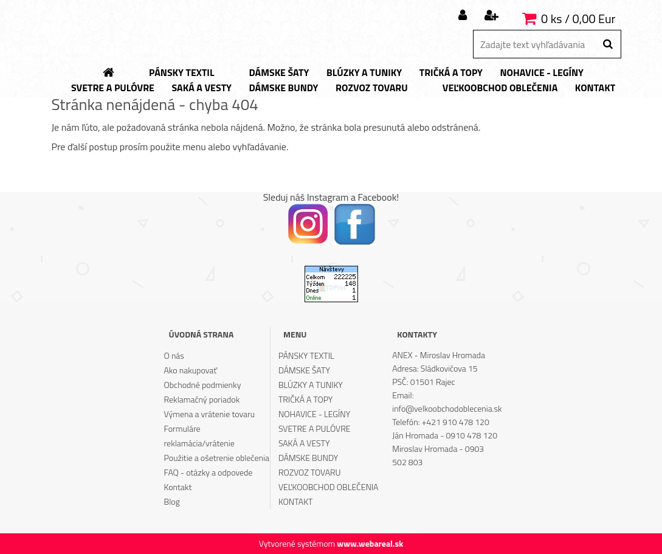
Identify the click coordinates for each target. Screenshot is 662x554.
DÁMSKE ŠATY (304, 370)
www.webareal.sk (370, 543)
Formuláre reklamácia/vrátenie (199, 435)
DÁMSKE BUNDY (308, 457)
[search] (607, 44)
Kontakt (178, 486)
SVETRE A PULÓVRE (314, 428)
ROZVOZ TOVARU (309, 472)
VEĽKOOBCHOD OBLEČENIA (328, 486)
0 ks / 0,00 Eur (578, 18)
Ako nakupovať (191, 370)
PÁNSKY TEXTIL (306, 355)
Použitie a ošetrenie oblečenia (216, 457)
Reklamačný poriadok (202, 399)
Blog (172, 501)
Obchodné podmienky (202, 384)
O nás (174, 355)
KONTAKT (295, 501)
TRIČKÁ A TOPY (305, 399)
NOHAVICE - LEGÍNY (314, 413)
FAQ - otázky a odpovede (208, 472)
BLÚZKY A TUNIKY (310, 384)
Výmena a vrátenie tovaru (209, 413)
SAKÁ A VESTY (304, 443)
